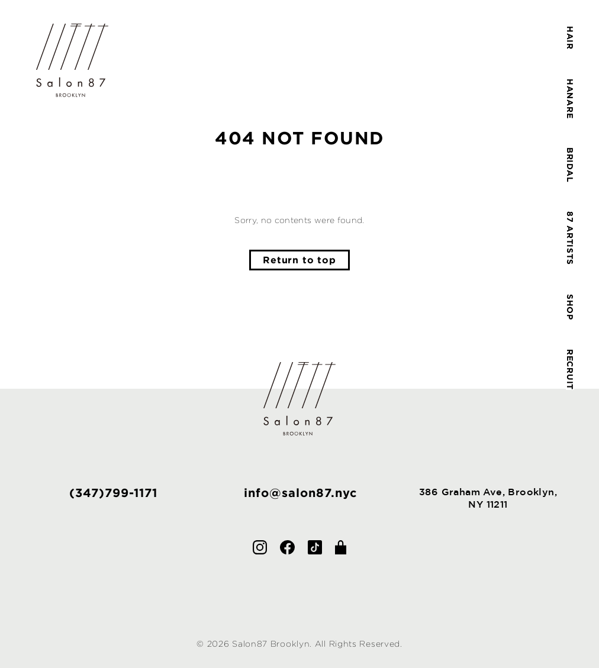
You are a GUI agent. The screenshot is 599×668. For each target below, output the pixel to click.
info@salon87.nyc (300, 492)
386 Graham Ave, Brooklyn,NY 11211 (488, 497)
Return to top (299, 259)
